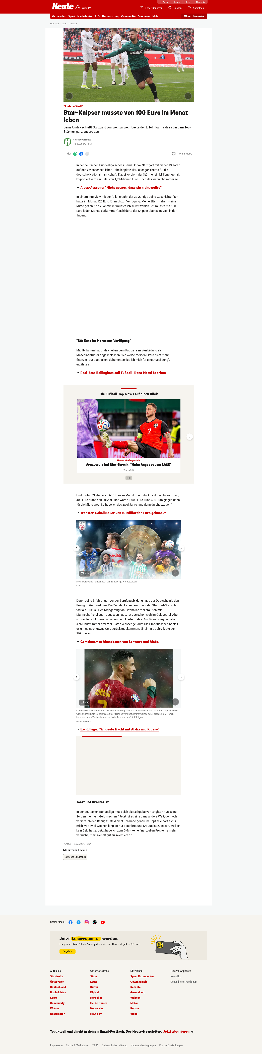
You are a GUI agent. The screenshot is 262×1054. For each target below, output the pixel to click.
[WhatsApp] (75, 153)
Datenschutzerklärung (114, 1045)
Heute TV (96, 1014)
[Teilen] (87, 154)
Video (134, 1014)
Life (97, 16)
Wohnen (135, 998)
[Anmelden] (195, 8)
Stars (93, 976)
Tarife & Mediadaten (77, 1045)
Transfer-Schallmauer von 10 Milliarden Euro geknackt (123, 513)
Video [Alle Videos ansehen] (187, 16)
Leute (93, 982)
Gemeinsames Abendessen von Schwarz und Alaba (119, 642)
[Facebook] (81, 153)
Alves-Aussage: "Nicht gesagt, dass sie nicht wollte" (121, 188)
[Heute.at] (63, 6)
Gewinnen (144, 16)
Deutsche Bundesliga (75, 857)
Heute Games (98, 1003)
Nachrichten (85, 16)
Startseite (54, 24)
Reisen (134, 1008)
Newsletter (57, 1014)
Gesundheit (137, 992)
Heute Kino (97, 1008)
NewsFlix (175, 976)
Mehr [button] (155, 16)
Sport (71, 16)
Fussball (73, 24)
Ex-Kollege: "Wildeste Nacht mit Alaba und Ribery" (119, 729)
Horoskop (96, 998)
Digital (94, 992)
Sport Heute (84, 139)
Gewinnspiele (139, 982)
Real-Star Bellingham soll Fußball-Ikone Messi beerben (123, 373)
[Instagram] (87, 922)
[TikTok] (95, 922)
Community (128, 16)
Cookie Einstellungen (171, 1045)
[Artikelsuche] (175, 8)
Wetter (54, 1008)
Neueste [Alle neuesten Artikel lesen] (198, 16)
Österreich (59, 16)
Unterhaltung (110, 16)
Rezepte (135, 987)
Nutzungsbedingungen (143, 1045)
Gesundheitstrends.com (183, 982)
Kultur (94, 987)
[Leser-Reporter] (151, 8)
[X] (79, 922)
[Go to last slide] (76, 548)
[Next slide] (189, 436)
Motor (134, 1003)
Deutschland (58, 987)
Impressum (56, 1045)
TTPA (95, 1045)
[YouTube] (103, 922)
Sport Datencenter (142, 976)
